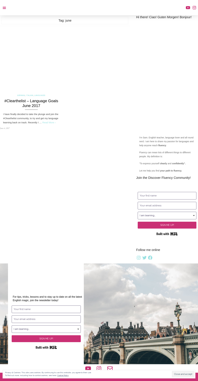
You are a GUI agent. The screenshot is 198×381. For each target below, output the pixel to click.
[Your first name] (167, 195)
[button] (4, 7)
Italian (29, 95)
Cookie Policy (63, 375)
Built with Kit (167, 234)
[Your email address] (167, 205)
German (21, 95)
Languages (39, 95)
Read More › (49, 122)
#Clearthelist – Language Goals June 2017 (31, 103)
